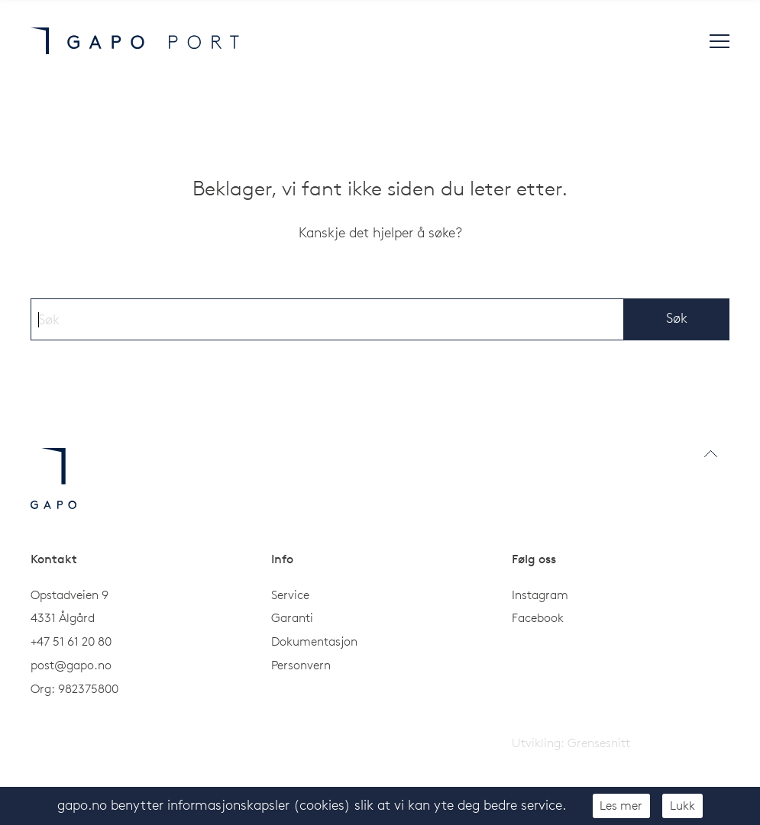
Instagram (540, 594)
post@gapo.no (71, 664)
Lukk (682, 805)
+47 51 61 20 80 (71, 641)
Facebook (538, 617)
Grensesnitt (599, 742)
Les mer (621, 805)
